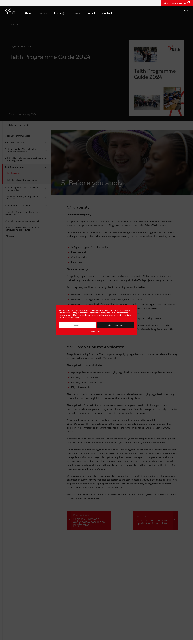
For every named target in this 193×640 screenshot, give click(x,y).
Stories (75, 13)
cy (186, 11)
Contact (107, 13)
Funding (59, 13)
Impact (91, 13)
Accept (77, 325)
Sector (43, 13)
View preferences (115, 325)
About (28, 13)
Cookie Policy (95, 331)
